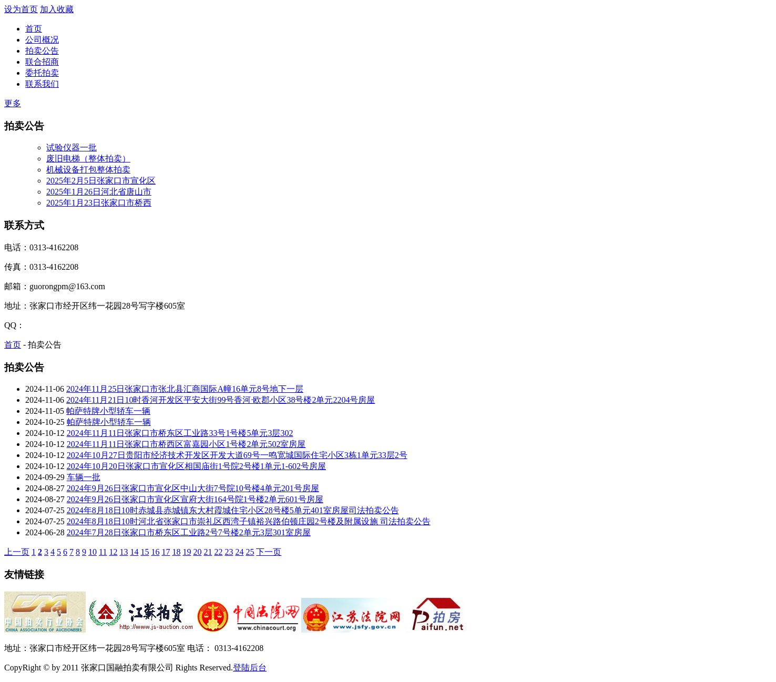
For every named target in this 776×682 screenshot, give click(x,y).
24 (239, 551)
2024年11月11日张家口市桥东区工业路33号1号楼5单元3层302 (180, 433)
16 (155, 551)
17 (165, 551)
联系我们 (42, 83)
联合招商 (42, 61)
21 (207, 551)
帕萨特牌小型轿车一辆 (108, 410)
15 (144, 551)
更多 (12, 103)
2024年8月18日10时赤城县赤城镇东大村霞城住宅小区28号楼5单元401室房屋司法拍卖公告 (233, 510)
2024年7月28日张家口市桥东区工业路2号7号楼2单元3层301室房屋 (189, 532)
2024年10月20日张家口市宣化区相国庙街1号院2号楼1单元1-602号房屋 (196, 466)
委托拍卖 (42, 72)
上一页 (16, 551)
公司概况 (42, 39)
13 (123, 551)
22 (218, 551)
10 (92, 551)
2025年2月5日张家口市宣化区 (101, 180)
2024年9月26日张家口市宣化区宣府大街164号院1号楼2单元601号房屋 (195, 499)
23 (228, 551)
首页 (33, 28)
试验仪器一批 (71, 147)
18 (176, 551)
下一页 (268, 551)
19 (186, 551)
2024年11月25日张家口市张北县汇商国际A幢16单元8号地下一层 (184, 388)
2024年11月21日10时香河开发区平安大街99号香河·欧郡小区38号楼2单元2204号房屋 (220, 399)
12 (113, 551)
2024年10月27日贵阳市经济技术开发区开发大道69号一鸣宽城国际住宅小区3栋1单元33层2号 (237, 455)
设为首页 (21, 9)
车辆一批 (83, 477)
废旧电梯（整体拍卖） (88, 158)
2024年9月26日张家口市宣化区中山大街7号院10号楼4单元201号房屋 (193, 488)
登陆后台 (250, 667)
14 (134, 551)
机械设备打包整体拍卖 (88, 169)
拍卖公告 (42, 50)
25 (250, 551)
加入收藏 (57, 9)
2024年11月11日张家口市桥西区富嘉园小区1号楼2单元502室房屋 (186, 444)
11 (103, 551)
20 (197, 551)
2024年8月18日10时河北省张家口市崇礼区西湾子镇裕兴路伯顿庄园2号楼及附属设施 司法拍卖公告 (249, 521)
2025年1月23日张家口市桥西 (98, 202)
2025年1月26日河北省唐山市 (98, 191)
